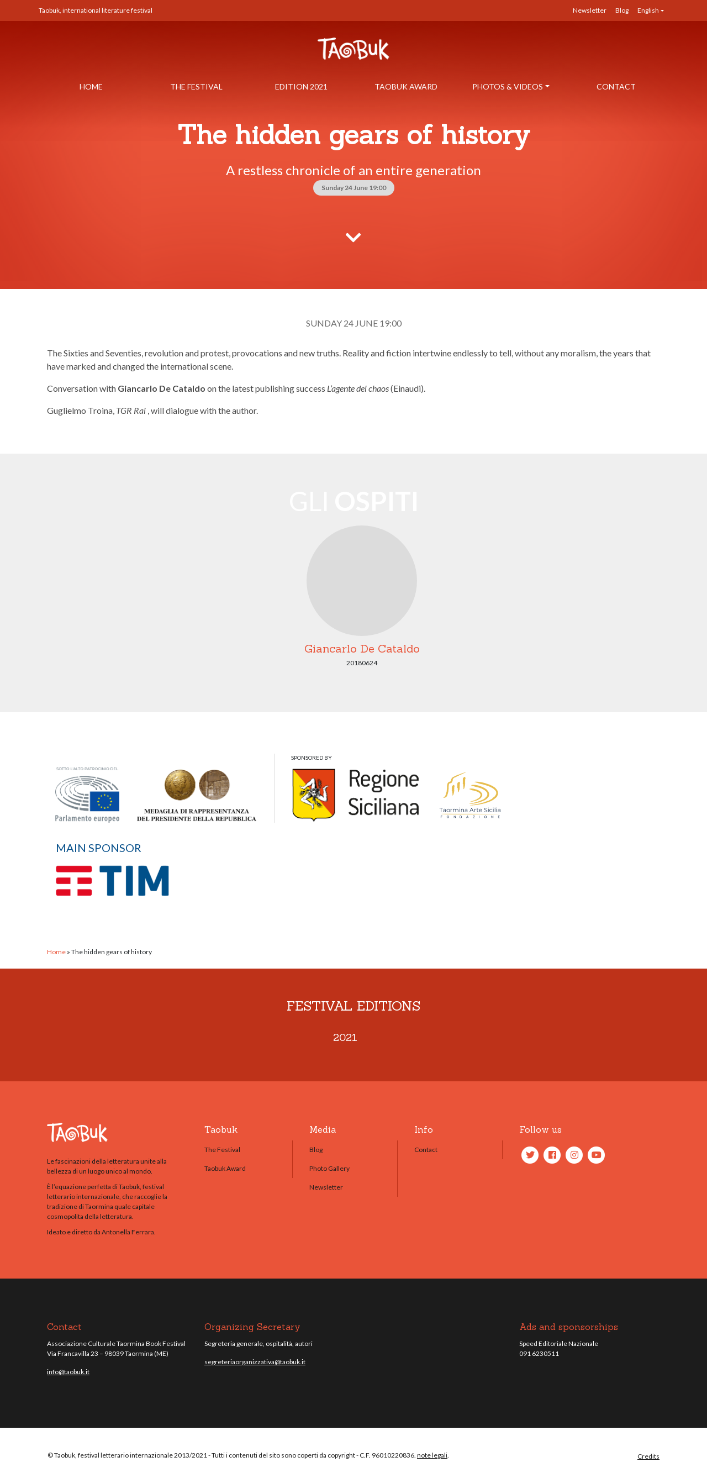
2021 (345, 1037)
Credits (648, 1456)
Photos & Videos (507, 86)
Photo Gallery (329, 1168)
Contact (616, 86)
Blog (622, 10)
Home (91, 86)
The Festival (196, 86)
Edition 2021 (301, 86)
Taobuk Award (405, 86)
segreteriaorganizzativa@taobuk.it (254, 1362)
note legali (432, 1455)
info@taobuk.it (68, 1372)
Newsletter (589, 10)
